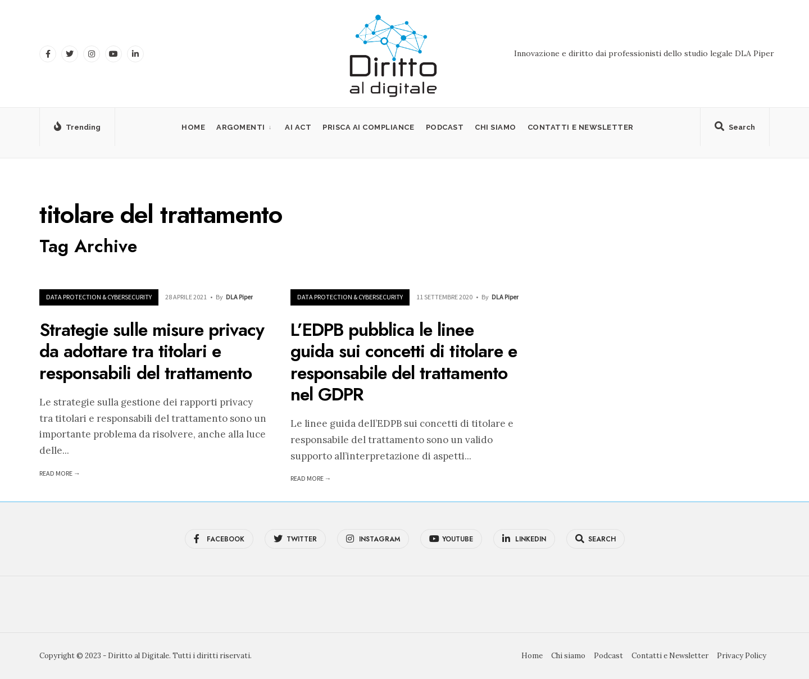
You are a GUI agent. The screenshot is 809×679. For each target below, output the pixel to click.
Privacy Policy (741, 655)
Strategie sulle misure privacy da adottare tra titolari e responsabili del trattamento (151, 351)
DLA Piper (239, 297)
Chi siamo (495, 127)
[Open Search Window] (735, 129)
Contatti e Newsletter (581, 127)
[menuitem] (245, 127)
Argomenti (240, 127)
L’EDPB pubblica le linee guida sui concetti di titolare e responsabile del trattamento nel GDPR (403, 362)
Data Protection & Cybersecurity (99, 297)
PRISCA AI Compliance (368, 127)
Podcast (445, 127)
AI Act (298, 127)
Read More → (59, 473)
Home (193, 127)
